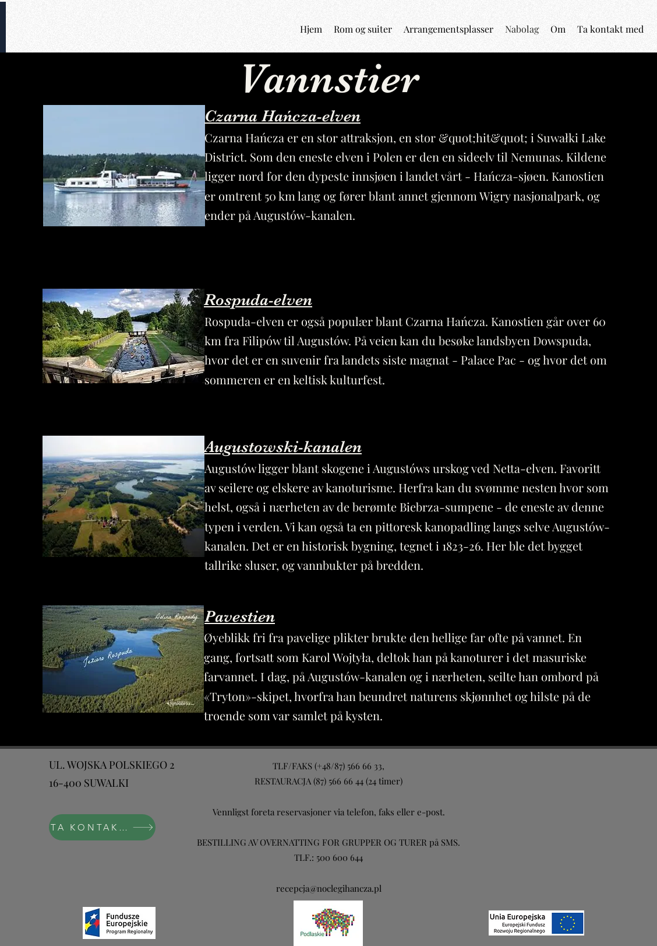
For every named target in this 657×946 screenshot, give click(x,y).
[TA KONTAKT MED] (102, 827)
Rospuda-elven (258, 299)
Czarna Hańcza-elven (282, 116)
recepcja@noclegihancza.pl (329, 888)
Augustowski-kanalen (283, 446)
